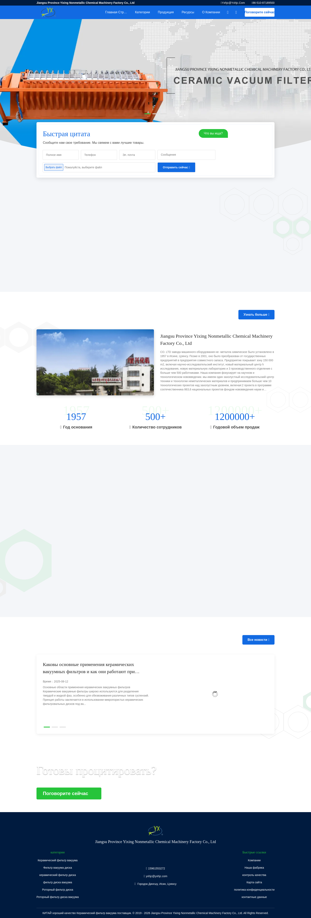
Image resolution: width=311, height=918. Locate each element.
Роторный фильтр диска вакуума (57, 897)
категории (142, 12)
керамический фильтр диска (57, 875)
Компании (254, 860)
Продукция (166, 12)
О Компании (211, 12)
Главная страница (118, 12)
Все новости (257, 639)
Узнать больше (255, 314)
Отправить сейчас (175, 167)
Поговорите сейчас (260, 12)
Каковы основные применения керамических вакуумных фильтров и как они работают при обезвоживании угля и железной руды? (89, 668)
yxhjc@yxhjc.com (233, 2)
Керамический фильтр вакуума (58, 860)
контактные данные (254, 897)
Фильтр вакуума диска (57, 867)
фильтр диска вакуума (57, 882)
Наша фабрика (254, 867)
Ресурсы (188, 12)
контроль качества (254, 875)
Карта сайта (254, 882)
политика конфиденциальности (254, 889)
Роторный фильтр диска (57, 889)
